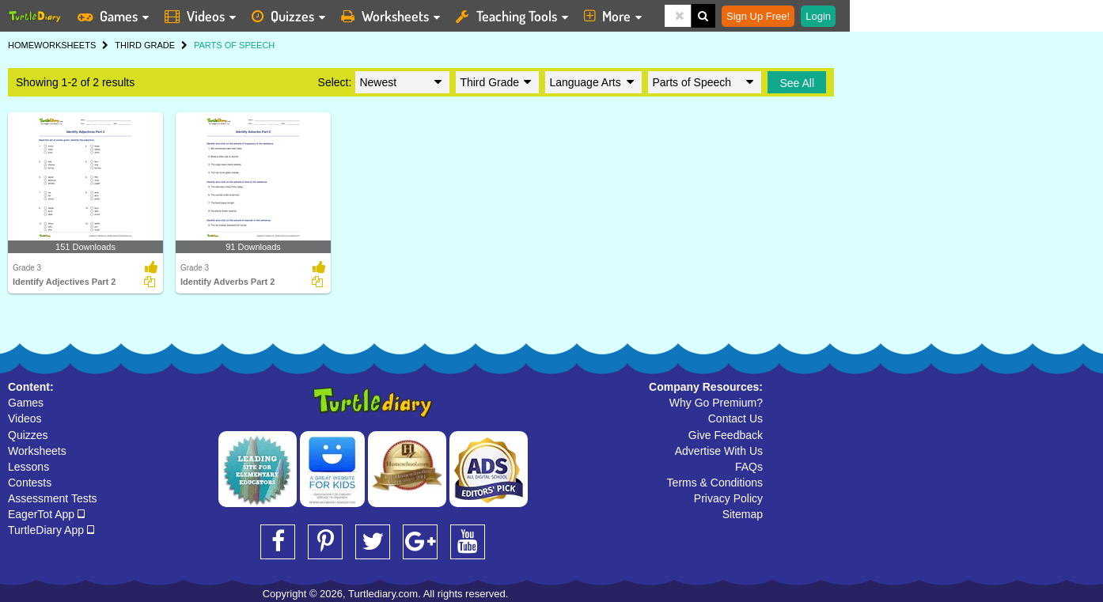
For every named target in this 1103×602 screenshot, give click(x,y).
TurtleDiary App (51, 530)
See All (796, 83)
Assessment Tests (52, 498)
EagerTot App (46, 514)
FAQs (749, 466)
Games (26, 402)
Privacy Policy (728, 498)
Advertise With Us (719, 451)
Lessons (28, 466)
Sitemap (742, 514)
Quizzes (28, 435)
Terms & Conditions (715, 482)
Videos (25, 418)
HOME (21, 45)
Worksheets (37, 451)
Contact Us (735, 418)
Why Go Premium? (716, 402)
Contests (29, 482)
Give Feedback (725, 435)
